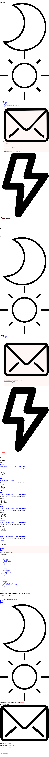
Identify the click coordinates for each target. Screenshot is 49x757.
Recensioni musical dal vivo (8, 583)
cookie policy (22, 702)
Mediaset (5, 578)
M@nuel (2, 470)
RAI (4, 579)
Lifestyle (1, 506)
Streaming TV (4, 573)
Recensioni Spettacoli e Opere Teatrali (10, 584)
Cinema (5, 587)
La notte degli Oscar (7, 572)
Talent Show (6, 562)
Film (4, 567)
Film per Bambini (6, 571)
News (3, 585)
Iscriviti (14, 147)
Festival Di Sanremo (7, 561)
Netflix (5, 574)
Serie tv (5, 568)
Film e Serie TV (2, 464)
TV (4, 586)
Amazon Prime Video (7, 576)
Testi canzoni (6, 559)
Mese (9, 218)
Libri (3, 591)
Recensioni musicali (7, 560)
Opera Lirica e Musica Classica (9, 564)
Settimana (6, 218)
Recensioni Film (6, 569)
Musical (5, 581)
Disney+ (5, 575)
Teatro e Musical (5, 580)
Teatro (5, 582)
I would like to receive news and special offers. (13, 151)
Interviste (3, 590)
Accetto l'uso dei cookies (4, 704)
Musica (3, 558)
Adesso (3, 218)
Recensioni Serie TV (7, 570)
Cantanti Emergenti (7, 563)
